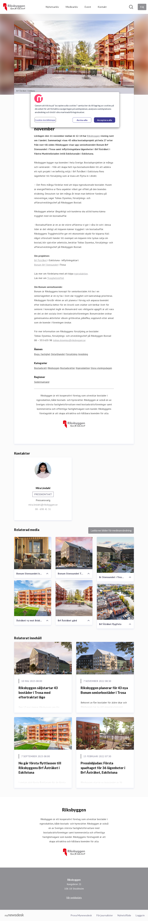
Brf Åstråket (40, 260)
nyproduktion (81, 273)
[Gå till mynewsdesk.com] (14, 915)
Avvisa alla (82, 120)
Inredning (83, 354)
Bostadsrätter (67, 368)
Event (88, 6)
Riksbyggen (53, 368)
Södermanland (41, 382)
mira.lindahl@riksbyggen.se (43, 504)
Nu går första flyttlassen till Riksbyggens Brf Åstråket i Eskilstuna (40, 768)
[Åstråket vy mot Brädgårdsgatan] (32, 598)
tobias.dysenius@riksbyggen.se (69, 340)
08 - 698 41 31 (43, 509)
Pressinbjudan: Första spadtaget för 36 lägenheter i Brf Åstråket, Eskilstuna (103, 768)
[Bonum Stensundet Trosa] (74, 553)
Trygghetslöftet (55, 278)
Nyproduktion (83, 368)
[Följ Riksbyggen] (142, 7)
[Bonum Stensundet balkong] (32, 553)
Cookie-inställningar (45, 120)
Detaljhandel (58, 354)
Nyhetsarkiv (52, 6)
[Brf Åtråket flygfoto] (115, 602)
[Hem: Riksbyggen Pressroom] (14, 7)
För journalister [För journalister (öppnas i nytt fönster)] (104, 915)
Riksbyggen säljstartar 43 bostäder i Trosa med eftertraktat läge (38, 692)
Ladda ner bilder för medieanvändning (111, 530)
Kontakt (102, 6)
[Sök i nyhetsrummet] (131, 7)
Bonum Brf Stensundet (46, 264)
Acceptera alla (104, 120)
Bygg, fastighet (42, 354)
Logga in (140, 915)
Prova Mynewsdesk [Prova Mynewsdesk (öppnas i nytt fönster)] (81, 915)
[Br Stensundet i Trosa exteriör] (115, 555)
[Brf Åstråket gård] (74, 598)
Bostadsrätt (40, 368)
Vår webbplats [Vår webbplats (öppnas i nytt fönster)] (74, 897)
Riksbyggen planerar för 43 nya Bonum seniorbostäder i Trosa (104, 690)
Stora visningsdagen (101, 368)
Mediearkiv (72, 6)
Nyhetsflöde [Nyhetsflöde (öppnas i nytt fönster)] (124, 915)
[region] (75, 109)
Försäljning (71, 354)
